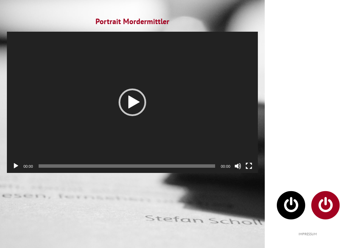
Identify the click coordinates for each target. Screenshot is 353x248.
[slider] (127, 166)
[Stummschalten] (237, 166)
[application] (132, 102)
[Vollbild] (248, 166)
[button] (132, 102)
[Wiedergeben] (15, 166)
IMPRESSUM (308, 234)
